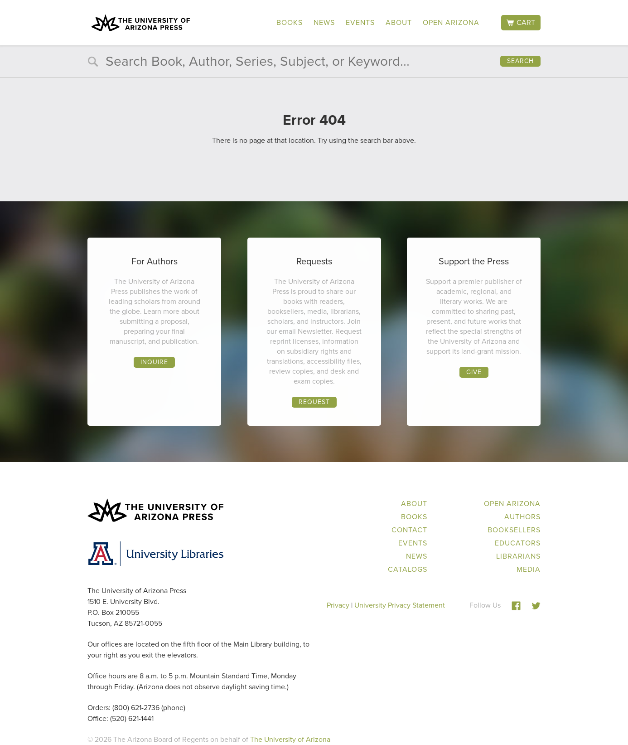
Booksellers (514, 530)
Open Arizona (451, 22)
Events (360, 22)
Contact (409, 530)
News (324, 22)
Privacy (338, 605)
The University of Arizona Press (140, 23)
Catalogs (407, 569)
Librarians (518, 556)
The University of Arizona (290, 739)
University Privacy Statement (399, 605)
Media (529, 569)
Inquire (154, 362)
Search (520, 61)
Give (474, 372)
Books (289, 22)
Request (314, 402)
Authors (522, 516)
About (399, 22)
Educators (518, 543)
